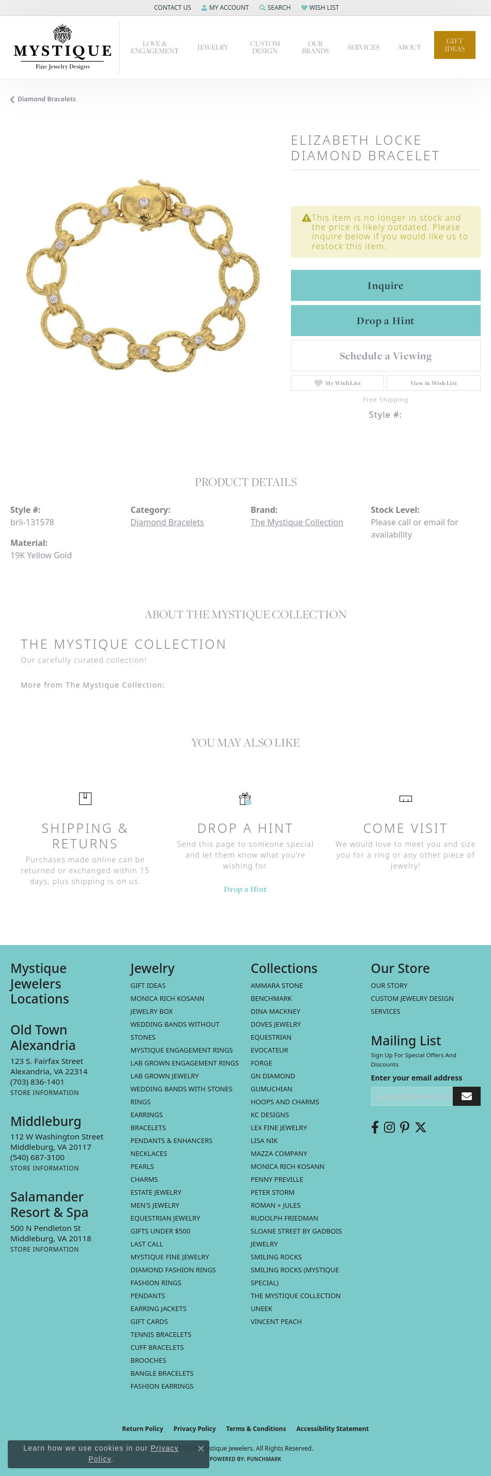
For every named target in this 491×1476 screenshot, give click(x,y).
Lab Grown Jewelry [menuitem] (165, 1076)
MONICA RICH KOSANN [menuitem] (168, 998)
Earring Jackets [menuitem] (159, 1308)
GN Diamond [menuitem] (273, 1076)
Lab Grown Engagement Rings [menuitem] (185, 1063)
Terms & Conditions (256, 1428)
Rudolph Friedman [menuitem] (284, 1218)
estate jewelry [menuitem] (156, 1192)
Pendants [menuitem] (148, 1295)
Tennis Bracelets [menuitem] (161, 1334)
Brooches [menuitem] (148, 1360)
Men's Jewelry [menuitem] (155, 1205)
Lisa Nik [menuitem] (264, 1140)
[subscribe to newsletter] (467, 1096)
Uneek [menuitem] (261, 1308)
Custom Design (265, 47)
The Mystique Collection (297, 522)
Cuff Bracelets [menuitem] (157, 1347)
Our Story (389, 985)
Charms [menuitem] (144, 1179)
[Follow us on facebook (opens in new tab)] (375, 1127)
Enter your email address (417, 1078)
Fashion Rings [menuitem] (156, 1282)
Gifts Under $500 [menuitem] (161, 1231)
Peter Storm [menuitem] (273, 1192)
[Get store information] (44, 1092)
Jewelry (212, 47)
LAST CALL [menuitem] (147, 1244)
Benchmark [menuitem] (271, 998)
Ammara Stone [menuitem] (277, 985)
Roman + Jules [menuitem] (276, 1205)
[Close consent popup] (201, 1448)
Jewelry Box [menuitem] (152, 1011)
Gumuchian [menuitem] (272, 1088)
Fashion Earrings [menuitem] (162, 1386)
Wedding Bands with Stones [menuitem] (182, 1088)
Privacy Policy (195, 1428)
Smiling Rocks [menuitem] (276, 1256)
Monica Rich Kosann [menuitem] (288, 1166)
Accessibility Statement (332, 1428)
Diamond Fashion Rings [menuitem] (173, 1269)
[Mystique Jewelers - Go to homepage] (65, 47)
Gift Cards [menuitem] (149, 1321)
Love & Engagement (155, 47)
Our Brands (315, 47)
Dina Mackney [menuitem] (275, 1011)
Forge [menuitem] (261, 1063)
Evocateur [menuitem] (269, 1050)
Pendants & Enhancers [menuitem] (172, 1140)
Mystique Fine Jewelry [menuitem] (170, 1256)
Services (363, 47)
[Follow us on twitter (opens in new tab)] (421, 1127)
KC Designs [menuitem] (270, 1114)
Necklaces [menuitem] (149, 1153)
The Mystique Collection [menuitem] (296, 1295)
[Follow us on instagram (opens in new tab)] (389, 1127)
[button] (171, 8)
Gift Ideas (454, 45)
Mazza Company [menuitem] (279, 1153)
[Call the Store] (37, 1081)
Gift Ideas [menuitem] (148, 985)
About (409, 47)
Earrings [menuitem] (147, 1114)
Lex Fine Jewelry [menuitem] (279, 1127)
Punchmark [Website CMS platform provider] (264, 1459)
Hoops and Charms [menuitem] (285, 1101)
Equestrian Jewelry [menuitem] (166, 1218)
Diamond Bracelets (47, 99)
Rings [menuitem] (141, 1101)
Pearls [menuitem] (142, 1166)
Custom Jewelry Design (412, 998)
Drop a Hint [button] (386, 320)
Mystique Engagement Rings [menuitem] (182, 1050)
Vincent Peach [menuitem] (276, 1321)
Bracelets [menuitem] (148, 1127)
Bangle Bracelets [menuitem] (162, 1373)
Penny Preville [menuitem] (277, 1179)
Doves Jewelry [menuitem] (276, 1024)
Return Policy (142, 1428)
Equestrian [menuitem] (271, 1037)
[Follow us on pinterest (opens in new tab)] (404, 1127)
